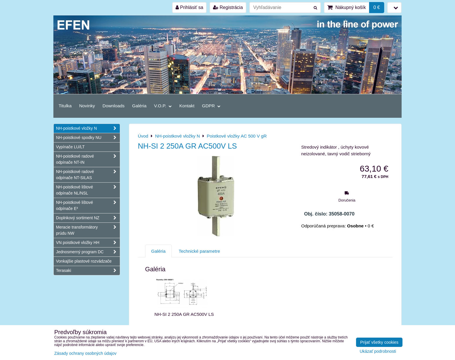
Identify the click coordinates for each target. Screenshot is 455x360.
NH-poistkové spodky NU (88, 137)
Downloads (113, 105)
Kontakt (186, 105)
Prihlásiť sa (189, 7)
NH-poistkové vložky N (88, 128)
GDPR (211, 105)
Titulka (65, 105)
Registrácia (228, 7)
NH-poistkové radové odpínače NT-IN (88, 159)
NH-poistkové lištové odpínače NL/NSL (88, 190)
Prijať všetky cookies (379, 342)
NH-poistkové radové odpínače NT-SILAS (88, 174)
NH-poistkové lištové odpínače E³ (88, 205)
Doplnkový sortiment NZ (88, 217)
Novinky (87, 105)
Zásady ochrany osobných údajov (85, 353)
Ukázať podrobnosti (378, 351)
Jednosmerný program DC (88, 251)
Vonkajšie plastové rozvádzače (83, 261)
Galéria (139, 105)
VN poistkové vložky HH (88, 242)
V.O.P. (163, 105)
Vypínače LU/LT (70, 147)
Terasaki (88, 270)
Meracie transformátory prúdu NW (88, 230)
